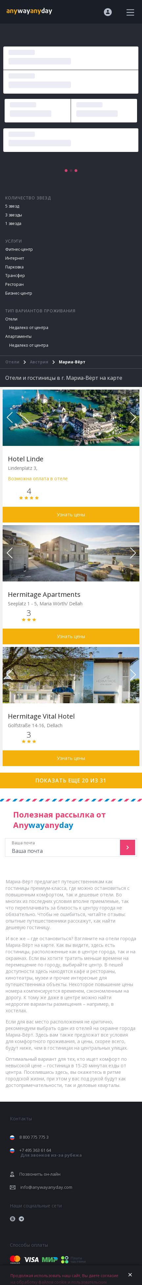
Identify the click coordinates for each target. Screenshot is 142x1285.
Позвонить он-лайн (39, 1174)
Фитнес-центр (19, 249)
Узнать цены (71, 514)
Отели (11, 319)
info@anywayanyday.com (46, 1187)
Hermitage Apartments (44, 594)
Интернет (14, 258)
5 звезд (12, 206)
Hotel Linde (25, 458)
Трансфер (15, 275)
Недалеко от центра (28, 327)
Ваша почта (63, 847)
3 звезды (13, 215)
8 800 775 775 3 (34, 1137)
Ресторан (14, 284)
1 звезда (13, 223)
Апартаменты (18, 336)
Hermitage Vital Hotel (41, 716)
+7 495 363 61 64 (50, 1152)
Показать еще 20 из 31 (71, 780)
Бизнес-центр (18, 293)
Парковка (14, 267)
